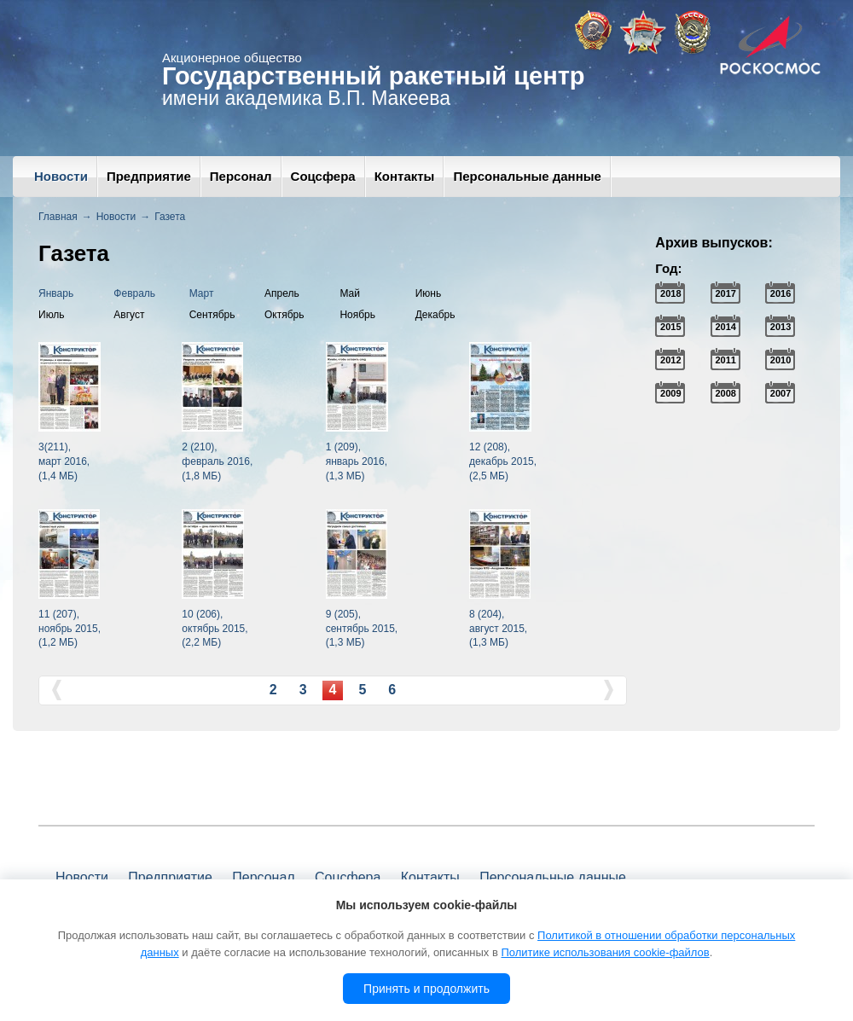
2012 (670, 360)
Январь (55, 293)
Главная (58, 217)
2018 (670, 293)
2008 (725, 393)
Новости (61, 176)
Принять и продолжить (426, 988)
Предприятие (149, 176)
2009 (670, 393)
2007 (780, 393)
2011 (725, 360)
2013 (780, 327)
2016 (780, 293)
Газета (169, 217)
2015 (670, 327)
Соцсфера (323, 176)
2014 (725, 327)
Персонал (241, 176)
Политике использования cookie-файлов (605, 952)
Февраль (134, 293)
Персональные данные (527, 176)
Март (201, 293)
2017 (725, 293)
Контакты (404, 176)
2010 (780, 360)
